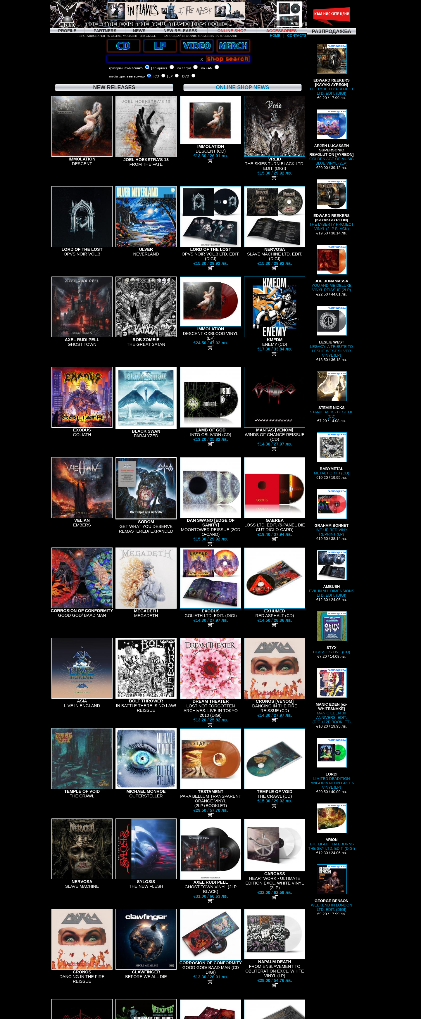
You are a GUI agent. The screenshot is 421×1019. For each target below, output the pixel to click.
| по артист (159, 68)
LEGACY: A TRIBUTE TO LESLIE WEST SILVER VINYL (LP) (331, 331)
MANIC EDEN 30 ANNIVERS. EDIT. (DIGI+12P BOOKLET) (332, 696)
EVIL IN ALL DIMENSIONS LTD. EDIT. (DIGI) (331, 573)
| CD (156, 76)
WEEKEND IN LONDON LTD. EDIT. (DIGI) (331, 888)
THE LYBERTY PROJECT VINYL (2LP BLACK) (331, 205)
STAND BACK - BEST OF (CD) (331, 395)
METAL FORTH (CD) (331, 453)
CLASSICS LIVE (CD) (331, 632)
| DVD (184, 76)
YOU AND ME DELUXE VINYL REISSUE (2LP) (332, 268)
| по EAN (206, 68)
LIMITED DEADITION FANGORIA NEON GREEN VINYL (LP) (332, 764)
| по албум (183, 68)
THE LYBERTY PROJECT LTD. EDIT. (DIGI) (331, 70)
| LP (169, 76)
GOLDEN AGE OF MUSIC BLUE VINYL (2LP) (331, 137)
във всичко (134, 68)
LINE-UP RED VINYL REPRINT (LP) (332, 512)
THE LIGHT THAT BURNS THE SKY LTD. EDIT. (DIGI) (331, 827)
